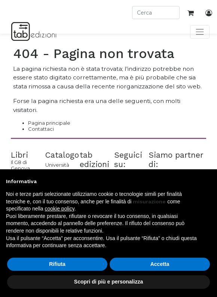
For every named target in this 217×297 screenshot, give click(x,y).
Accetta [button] (159, 264)
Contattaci (41, 129)
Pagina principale (49, 123)
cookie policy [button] (59, 209)
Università (56, 165)
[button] (207, 181)
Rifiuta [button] (57, 264)
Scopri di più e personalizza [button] (108, 282)
